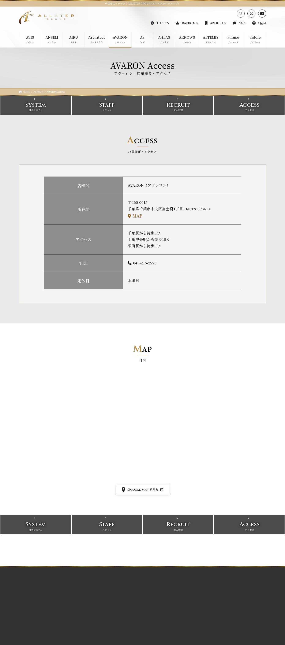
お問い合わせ (219, 617)
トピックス (217, 580)
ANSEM (89, 595)
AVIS (87, 588)
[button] (160, 22)
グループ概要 (219, 595)
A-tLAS (120, 588)
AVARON (90, 617)
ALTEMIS (122, 603)
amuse (120, 610)
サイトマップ (219, 632)
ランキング (217, 588)
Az (86, 625)
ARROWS (122, 595)
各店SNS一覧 (219, 602)
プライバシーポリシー (224, 624)
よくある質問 (219, 610)
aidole (120, 617)
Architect (90, 610)
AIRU (88, 603)
